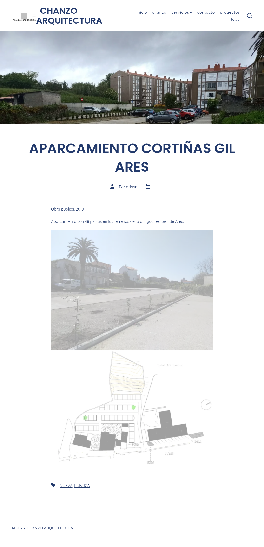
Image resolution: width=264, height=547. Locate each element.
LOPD (235, 19)
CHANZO (159, 12)
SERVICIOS (182, 12)
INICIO (142, 12)
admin (131, 186)
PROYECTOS (230, 12)
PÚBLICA (82, 485)
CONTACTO (206, 12)
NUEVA (66, 485)
